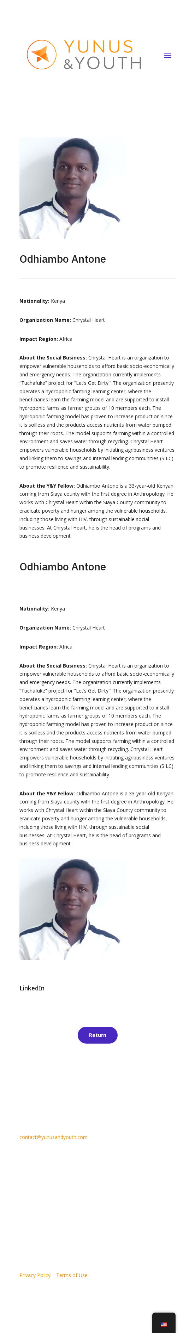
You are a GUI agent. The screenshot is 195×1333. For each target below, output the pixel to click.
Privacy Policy (35, 1275)
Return (97, 1035)
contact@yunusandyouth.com (53, 1137)
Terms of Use (72, 1275)
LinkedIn (32, 988)
